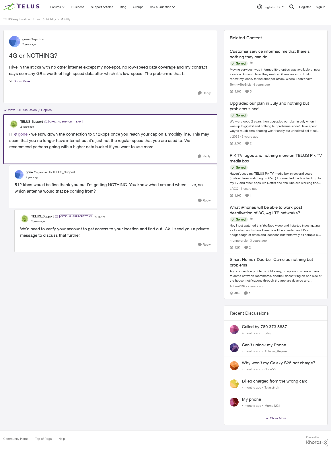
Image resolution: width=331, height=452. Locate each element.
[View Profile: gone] (14, 41)
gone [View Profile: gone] (25, 39)
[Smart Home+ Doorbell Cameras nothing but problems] (276, 276)
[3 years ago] (249, 136)
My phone (251, 399)
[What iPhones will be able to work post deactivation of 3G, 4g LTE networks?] (276, 230)
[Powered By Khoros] (317, 441)
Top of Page (43, 438)
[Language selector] (270, 6)
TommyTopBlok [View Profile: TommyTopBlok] (240, 84)
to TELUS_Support (62, 172)
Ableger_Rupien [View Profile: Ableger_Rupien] (276, 351)
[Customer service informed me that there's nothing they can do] (276, 74)
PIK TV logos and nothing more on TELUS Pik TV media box (276, 158)
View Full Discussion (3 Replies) (28, 110)
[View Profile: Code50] (234, 365)
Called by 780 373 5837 (264, 326)
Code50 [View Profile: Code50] (270, 369)
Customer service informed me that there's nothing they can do (270, 54)
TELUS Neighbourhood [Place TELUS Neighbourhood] (17, 19)
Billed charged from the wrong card (275, 381)
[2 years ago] (255, 286)
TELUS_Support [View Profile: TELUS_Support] (31, 121)
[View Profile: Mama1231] (234, 402)
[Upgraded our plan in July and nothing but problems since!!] (276, 126)
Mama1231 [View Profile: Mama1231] (272, 405)
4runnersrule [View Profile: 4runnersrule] (239, 241)
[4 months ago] (251, 333)
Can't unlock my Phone (264, 344)
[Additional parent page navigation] (38, 19)
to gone (99, 216)
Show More (19, 81)
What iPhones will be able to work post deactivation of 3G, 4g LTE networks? (266, 210)
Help (61, 438)
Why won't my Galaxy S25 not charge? (278, 362)
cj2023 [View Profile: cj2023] (234, 136)
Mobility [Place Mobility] (51, 19)
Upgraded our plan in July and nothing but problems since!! (269, 106)
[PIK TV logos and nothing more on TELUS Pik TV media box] (276, 178)
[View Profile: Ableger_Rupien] (234, 347)
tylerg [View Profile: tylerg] (268, 333)
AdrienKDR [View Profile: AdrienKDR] (237, 286)
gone (22, 134)
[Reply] (204, 93)
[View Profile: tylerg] (234, 329)
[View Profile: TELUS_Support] (13, 124)
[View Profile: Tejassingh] (234, 383)
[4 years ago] (261, 84)
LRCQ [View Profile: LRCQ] (234, 188)
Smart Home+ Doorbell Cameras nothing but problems (271, 262)
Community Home (16, 438)
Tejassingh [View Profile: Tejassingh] (272, 387)
